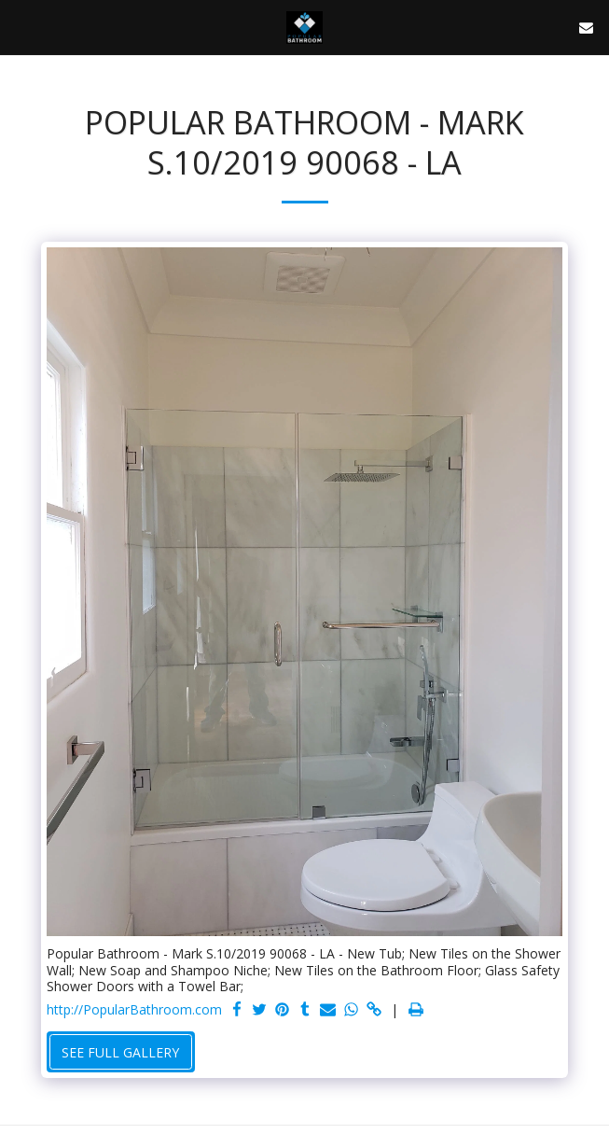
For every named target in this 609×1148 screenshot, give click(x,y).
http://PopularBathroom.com (134, 1009)
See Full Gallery (120, 1052)
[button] (20, 26)
